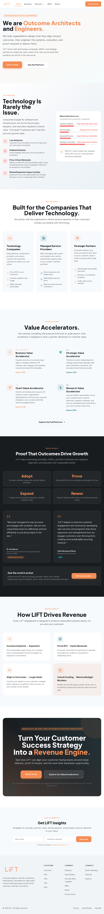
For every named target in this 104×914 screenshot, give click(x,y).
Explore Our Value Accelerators (64, 774)
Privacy (76, 908)
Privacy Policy (70, 894)
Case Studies (70, 875)
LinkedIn (88, 875)
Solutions (28, 4)
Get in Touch (93, 4)
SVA (45, 883)
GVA (45, 879)
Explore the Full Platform (52, 422)
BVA (45, 875)
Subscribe (83, 839)
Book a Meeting (91, 870)
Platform (39, 4)
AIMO (49, 4)
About (57, 4)
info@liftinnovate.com (59, 845)
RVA (45, 887)
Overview (47, 870)
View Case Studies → (84, 576)
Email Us (88, 879)
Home (18, 4)
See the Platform (36, 65)
